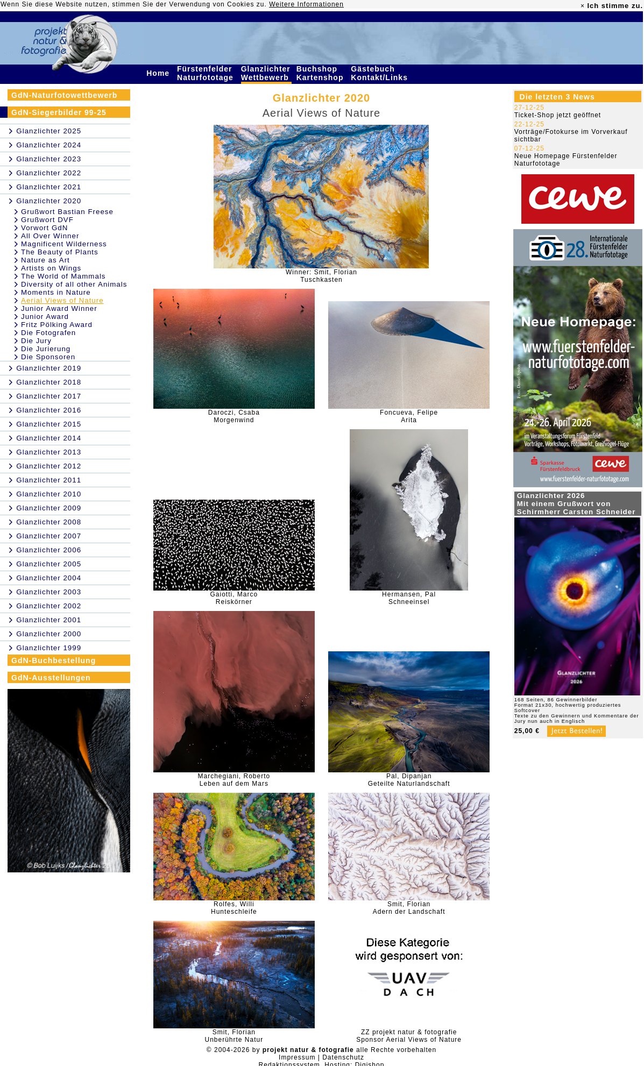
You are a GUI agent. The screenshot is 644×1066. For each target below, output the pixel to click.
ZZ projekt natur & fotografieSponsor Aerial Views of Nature (409, 1035)
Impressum (297, 1057)
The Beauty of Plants (59, 252)
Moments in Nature (56, 292)
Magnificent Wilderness (64, 244)
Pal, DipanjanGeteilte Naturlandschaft (409, 779)
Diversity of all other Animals (74, 284)
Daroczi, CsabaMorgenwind (234, 416)
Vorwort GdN (44, 228)
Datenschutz (343, 1057)
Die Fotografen (48, 333)
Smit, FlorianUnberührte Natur (233, 1035)
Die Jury (36, 341)
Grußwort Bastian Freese (67, 212)
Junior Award (45, 316)
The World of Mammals (63, 276)
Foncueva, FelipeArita (409, 416)
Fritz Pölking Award (57, 325)
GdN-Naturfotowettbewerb (64, 95)
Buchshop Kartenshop (321, 73)
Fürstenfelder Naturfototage (206, 73)
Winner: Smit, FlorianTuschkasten (321, 275)
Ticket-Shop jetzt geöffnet (557, 115)
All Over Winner (50, 236)
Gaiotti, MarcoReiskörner (234, 598)
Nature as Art (45, 260)
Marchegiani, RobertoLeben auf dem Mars (233, 779)
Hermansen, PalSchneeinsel (409, 598)
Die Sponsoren (48, 357)
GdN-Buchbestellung (53, 660)
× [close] (583, 6)
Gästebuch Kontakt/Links (380, 73)
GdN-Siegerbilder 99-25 (59, 112)
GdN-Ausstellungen (51, 677)
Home (159, 73)
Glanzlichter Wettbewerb (266, 73)
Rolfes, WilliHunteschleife (234, 907)
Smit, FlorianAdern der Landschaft (409, 907)
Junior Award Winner (59, 308)
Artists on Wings (51, 268)
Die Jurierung (45, 349)
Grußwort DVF (47, 220)
